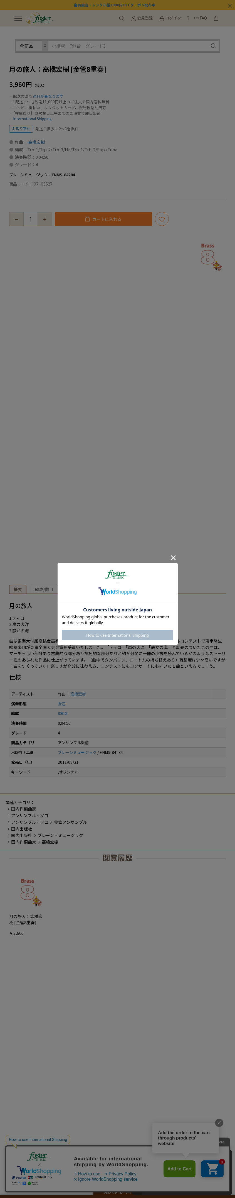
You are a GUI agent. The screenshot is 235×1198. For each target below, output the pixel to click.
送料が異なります (48, 96)
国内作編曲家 (23, 842)
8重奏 (63, 713)
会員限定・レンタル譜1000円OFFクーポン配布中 (114, 5)
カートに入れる (106, 219)
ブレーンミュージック (77, 752)
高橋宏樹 (36, 142)
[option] (208, 255)
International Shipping (32, 118)
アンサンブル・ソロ (29, 822)
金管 (62, 703)
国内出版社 (21, 835)
